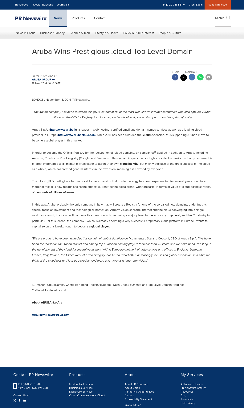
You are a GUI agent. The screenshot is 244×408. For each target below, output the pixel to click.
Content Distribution (81, 384)
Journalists (63, 5)
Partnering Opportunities (139, 392)
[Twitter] (15, 400)
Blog (183, 396)
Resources (21, 5)
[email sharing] (208, 77)
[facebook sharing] (175, 77)
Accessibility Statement (138, 399)
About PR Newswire (136, 384)
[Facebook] (19, 400)
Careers (129, 396)
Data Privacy (188, 403)
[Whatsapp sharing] (200, 77)
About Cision (132, 388)
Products (78, 18)
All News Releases (192, 384)
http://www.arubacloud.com (77, 135)
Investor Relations (42, 5)
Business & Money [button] (52, 33)
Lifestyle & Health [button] (106, 33)
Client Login (196, 5)
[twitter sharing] (183, 78)
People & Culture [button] (170, 33)
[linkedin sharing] (192, 77)
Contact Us (21, 396)
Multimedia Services (81, 388)
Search (223, 18)
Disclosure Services (81, 392)
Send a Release (217, 5)
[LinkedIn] (24, 400)
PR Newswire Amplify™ (194, 388)
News (58, 18)
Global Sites (133, 405)
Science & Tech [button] (80, 33)
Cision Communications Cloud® (87, 396)
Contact (99, 18)
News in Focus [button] (25, 33)
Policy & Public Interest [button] (138, 33)
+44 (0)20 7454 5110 (173, 5)
